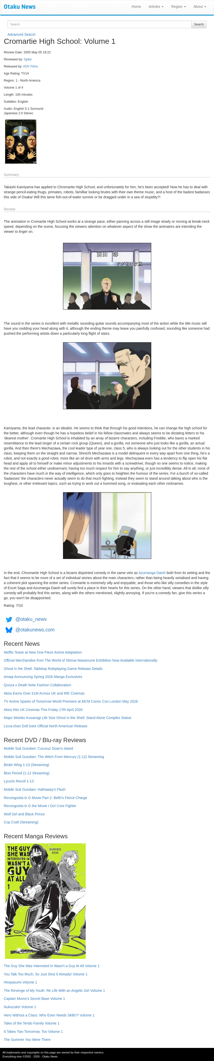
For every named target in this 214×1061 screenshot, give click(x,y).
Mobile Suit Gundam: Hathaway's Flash (35, 789)
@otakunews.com (35, 629)
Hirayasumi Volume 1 (20, 982)
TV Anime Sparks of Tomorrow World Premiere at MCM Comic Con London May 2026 (71, 701)
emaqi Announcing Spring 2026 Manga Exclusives (43, 677)
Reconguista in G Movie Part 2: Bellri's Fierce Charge (45, 798)
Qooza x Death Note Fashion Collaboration (37, 685)
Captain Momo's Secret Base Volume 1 (34, 999)
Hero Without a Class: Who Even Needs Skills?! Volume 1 (49, 1015)
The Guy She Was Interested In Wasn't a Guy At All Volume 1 (52, 966)
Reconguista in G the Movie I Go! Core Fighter (40, 806)
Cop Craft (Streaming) (21, 822)
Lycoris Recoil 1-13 (19, 781)
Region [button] (178, 7)
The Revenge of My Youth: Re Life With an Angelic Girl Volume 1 (54, 991)
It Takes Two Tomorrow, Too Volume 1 (33, 1032)
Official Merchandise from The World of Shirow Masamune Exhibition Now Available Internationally (80, 660)
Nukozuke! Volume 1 (20, 1007)
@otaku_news (31, 619)
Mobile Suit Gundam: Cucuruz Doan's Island (38, 748)
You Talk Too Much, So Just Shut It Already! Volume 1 (45, 974)
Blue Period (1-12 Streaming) (26, 773)
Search (199, 24)
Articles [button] (156, 7)
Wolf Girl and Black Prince (24, 814)
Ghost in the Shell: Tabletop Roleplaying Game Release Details (53, 669)
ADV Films (30, 66)
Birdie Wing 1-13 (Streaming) (26, 765)
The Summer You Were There (27, 1040)
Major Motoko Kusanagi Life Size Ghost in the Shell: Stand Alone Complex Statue (67, 718)
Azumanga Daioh (152, 573)
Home (136, 7)
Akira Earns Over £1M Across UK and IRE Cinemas (44, 693)
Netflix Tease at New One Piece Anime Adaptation (43, 652)
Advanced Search (22, 34)
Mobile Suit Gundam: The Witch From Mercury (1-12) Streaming (54, 757)
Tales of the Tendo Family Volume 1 (31, 1023)
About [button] (200, 7)
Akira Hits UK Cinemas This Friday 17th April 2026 (43, 710)
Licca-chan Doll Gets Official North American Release (45, 726)
